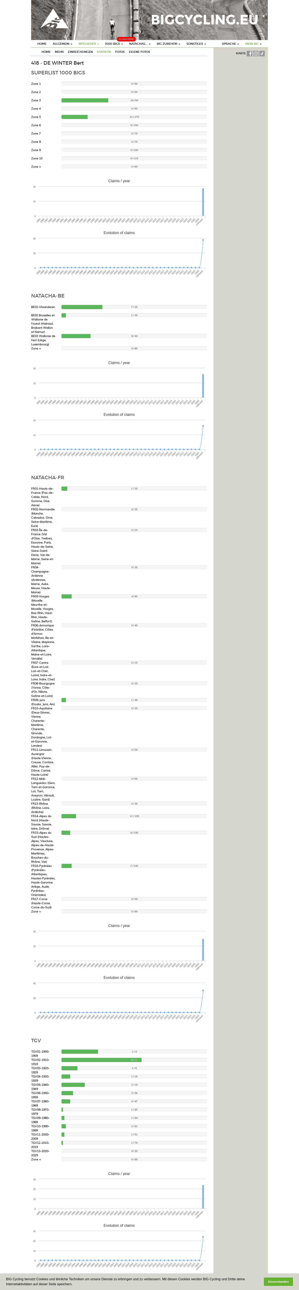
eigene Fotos (139, 52)
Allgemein (62, 44)
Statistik (104, 52)
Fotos (120, 52)
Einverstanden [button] (278, 1281)
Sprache (230, 44)
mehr (59, 52)
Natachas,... (140, 44)
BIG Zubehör (168, 44)
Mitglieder (88, 44)
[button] (74, 1284)
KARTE (241, 53)
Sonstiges (196, 44)
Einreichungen (80, 52)
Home (42, 44)
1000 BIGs (114, 44)
